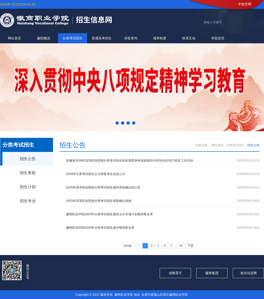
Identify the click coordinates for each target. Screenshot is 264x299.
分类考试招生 (72, 38)
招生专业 (28, 201)
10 (180, 245)
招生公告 (28, 159)
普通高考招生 (102, 38)
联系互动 (188, 38)
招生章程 (28, 173)
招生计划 (28, 187)
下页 (190, 245)
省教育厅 (175, 273)
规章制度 (159, 38)
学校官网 (244, 4)
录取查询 (130, 38)
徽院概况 (43, 38)
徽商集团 (211, 273)
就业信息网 (248, 273)
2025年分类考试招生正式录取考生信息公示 (95, 174)
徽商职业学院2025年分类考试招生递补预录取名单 (100, 227)
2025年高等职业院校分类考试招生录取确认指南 (98, 200)
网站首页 (14, 38)
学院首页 (217, 38)
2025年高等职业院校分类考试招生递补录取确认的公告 (103, 187)
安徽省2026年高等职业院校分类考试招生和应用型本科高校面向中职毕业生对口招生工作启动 (129, 160)
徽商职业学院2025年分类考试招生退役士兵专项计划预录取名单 (109, 214)
